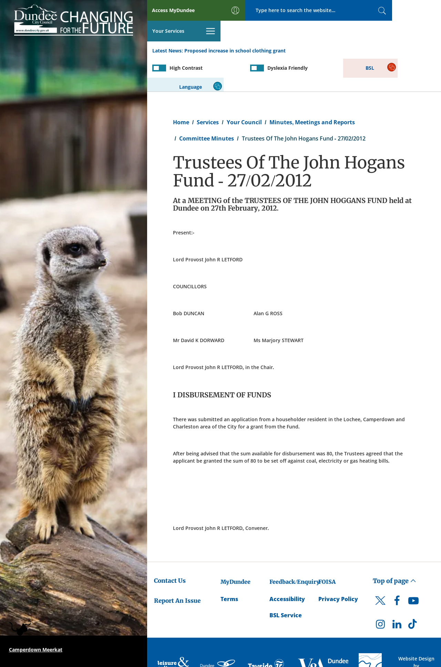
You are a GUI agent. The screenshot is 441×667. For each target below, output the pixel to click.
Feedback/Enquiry (294, 547)
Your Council (244, 88)
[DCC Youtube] (413, 569)
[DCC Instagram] (380, 592)
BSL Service (285, 581)
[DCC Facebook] (396, 569)
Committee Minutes (206, 104)
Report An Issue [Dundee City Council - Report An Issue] (177, 567)
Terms (229, 565)
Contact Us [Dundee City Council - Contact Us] (170, 547)
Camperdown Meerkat (35, 649)
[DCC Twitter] (380, 572)
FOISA (327, 547)
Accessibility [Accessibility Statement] (287, 565)
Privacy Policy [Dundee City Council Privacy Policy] (338, 565)
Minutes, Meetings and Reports (312, 88)
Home (181, 88)
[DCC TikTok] (413, 592)
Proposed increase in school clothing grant (235, 30)
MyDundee (235, 547)
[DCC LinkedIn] (396, 592)
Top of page (394, 547)
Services (208, 88)
